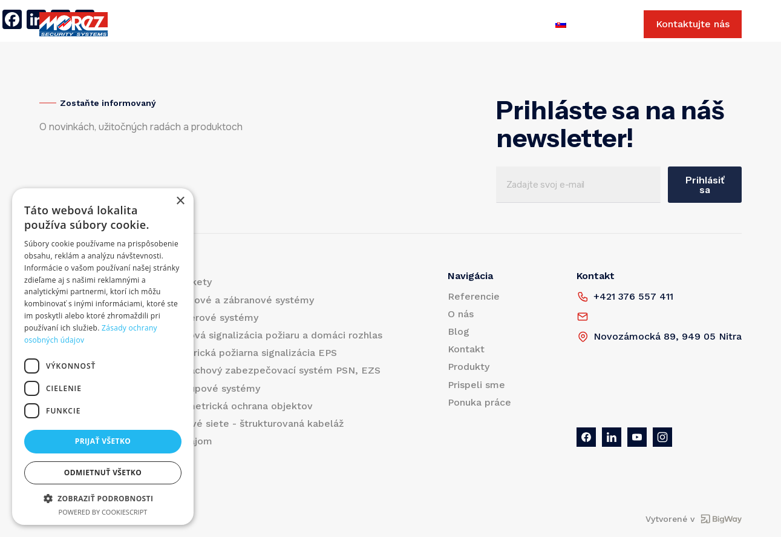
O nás (268, 24)
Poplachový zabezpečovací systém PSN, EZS (274, 370)
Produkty (157, 24)
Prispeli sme (405, 24)
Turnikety (190, 282)
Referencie (216, 24)
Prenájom (190, 441)
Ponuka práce (478, 24)
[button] (102, 498)
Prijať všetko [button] (103, 441)
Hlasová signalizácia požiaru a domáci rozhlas (275, 335)
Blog (304, 24)
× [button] (180, 201)
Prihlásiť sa (705, 185)
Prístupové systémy (214, 388)
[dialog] (103, 356)
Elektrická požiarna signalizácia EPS (252, 352)
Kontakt (345, 24)
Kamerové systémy (213, 317)
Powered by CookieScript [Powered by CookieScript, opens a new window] (103, 511)
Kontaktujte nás (693, 24)
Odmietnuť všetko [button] (103, 472)
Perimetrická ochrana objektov (240, 406)
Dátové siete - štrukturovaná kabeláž (256, 423)
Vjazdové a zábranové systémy (241, 300)
